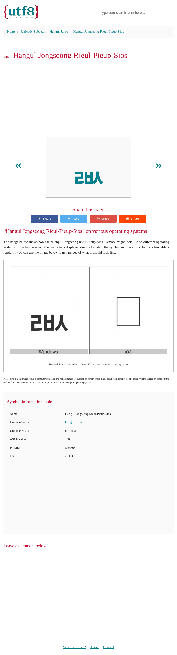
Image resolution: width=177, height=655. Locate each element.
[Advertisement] (88, 99)
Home (11, 31)
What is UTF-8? (74, 647)
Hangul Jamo (59, 31)
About (94, 647)
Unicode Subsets (32, 31)
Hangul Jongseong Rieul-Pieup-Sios (99, 31)
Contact (108, 647)
